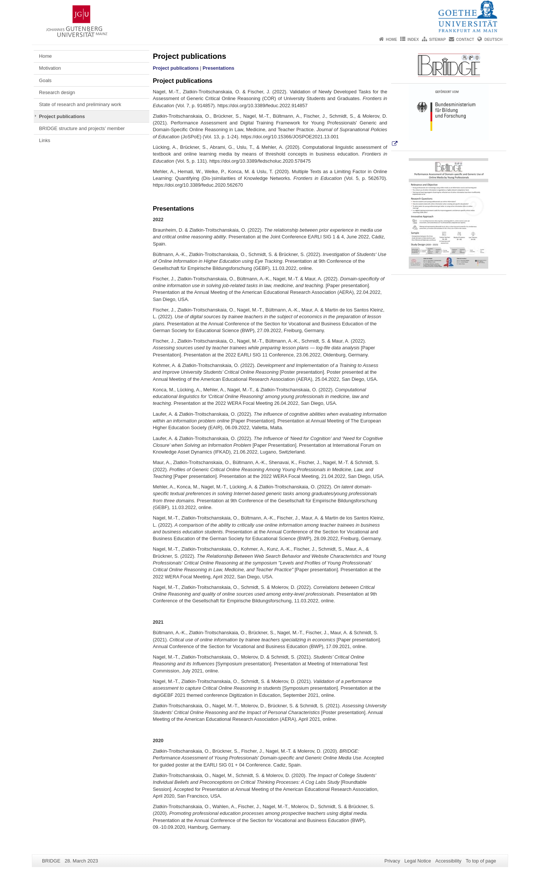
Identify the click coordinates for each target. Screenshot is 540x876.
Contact (465, 39)
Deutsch (493, 39)
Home (391, 39)
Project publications (62, 116)
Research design (57, 92)
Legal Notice (417, 861)
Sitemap (437, 39)
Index (413, 39)
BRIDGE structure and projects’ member (82, 128)
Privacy (392, 861)
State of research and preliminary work (80, 104)
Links (44, 140)
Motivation (50, 68)
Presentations (218, 68)
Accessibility (448, 861)
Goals (45, 80)
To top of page (481, 861)
